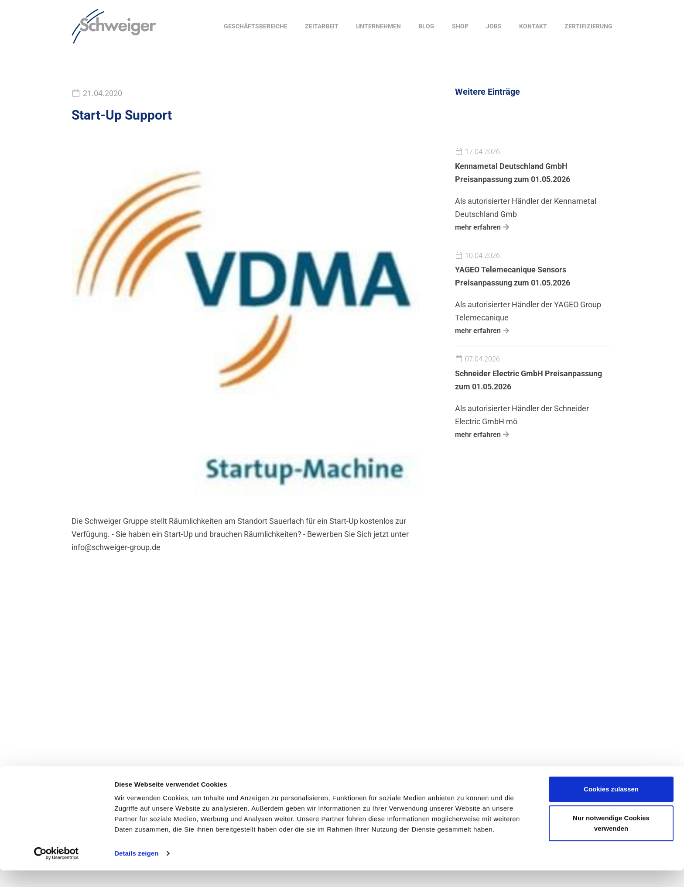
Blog (426, 26)
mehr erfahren (478, 227)
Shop (460, 26)
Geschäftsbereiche (255, 26)
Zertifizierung (588, 26)
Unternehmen (378, 26)
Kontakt (533, 26)
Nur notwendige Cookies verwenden (611, 839)
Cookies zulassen (611, 805)
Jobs (494, 26)
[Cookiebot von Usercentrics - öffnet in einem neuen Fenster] (56, 870)
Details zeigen (136, 869)
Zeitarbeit (322, 26)
